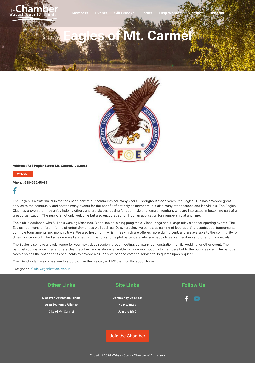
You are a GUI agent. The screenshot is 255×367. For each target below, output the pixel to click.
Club (34, 269)
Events (101, 13)
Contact (196, 13)
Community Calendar (127, 298)
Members (80, 13)
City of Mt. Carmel (61, 311)
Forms (146, 13)
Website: (23, 174)
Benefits (217, 13)
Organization (49, 269)
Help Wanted (170, 13)
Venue (66, 269)
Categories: (21, 269)
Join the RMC (127, 311)
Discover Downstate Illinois (61, 298)
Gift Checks (124, 13)
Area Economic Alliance (61, 304)
